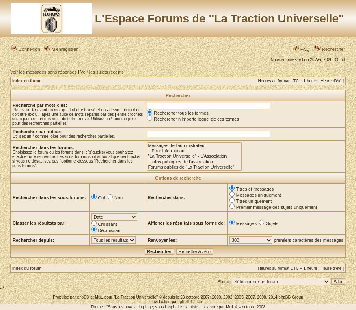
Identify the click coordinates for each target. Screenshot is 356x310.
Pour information (194, 151)
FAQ (301, 49)
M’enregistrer (61, 49)
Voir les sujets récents (102, 71)
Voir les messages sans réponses (43, 71)
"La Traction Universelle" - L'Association (194, 156)
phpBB (83, 297)
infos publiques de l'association (194, 162)
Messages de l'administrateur (194, 145)
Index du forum (26, 81)
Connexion (25, 49)
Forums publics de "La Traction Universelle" (194, 167)
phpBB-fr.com (192, 301)
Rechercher (329, 49)
